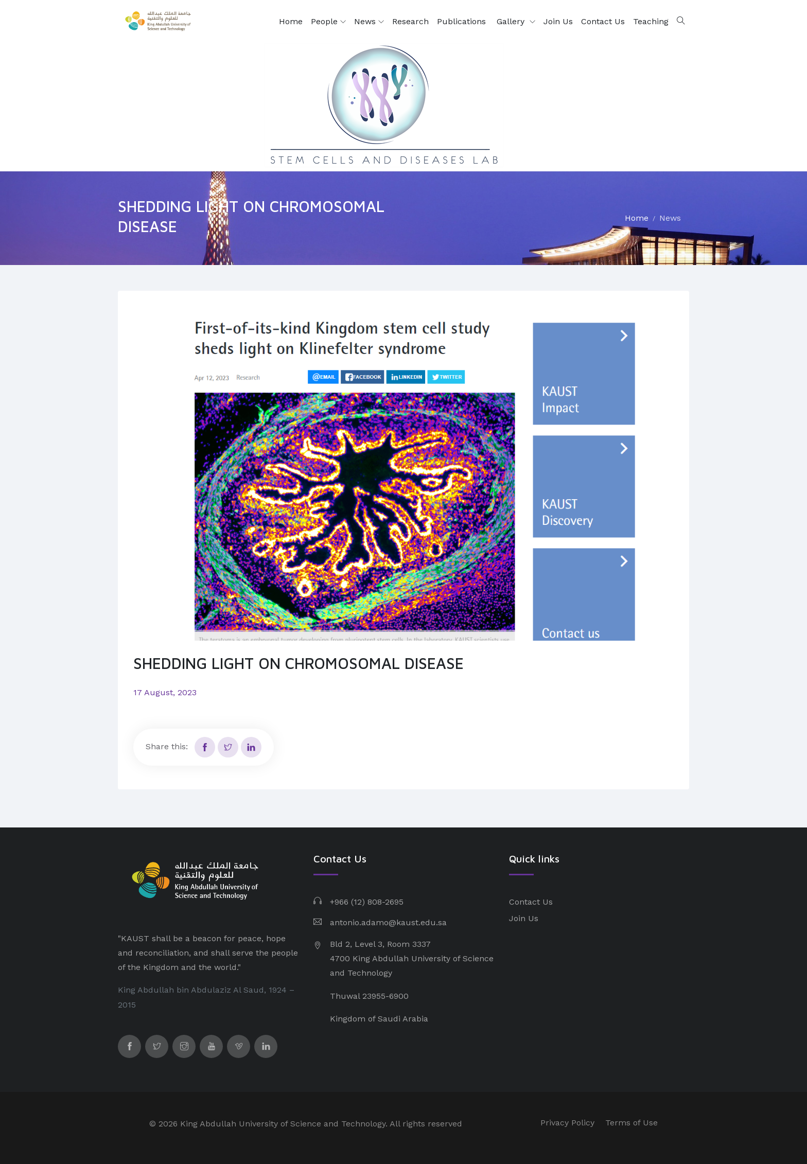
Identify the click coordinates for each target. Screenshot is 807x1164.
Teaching (651, 21)
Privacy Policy (567, 1122)
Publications (462, 21)
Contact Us (603, 21)
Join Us (558, 21)
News (369, 21)
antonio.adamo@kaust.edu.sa (388, 922)
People (328, 21)
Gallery (512, 21)
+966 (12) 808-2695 (367, 902)
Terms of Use (631, 1122)
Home (291, 21)
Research (410, 21)
